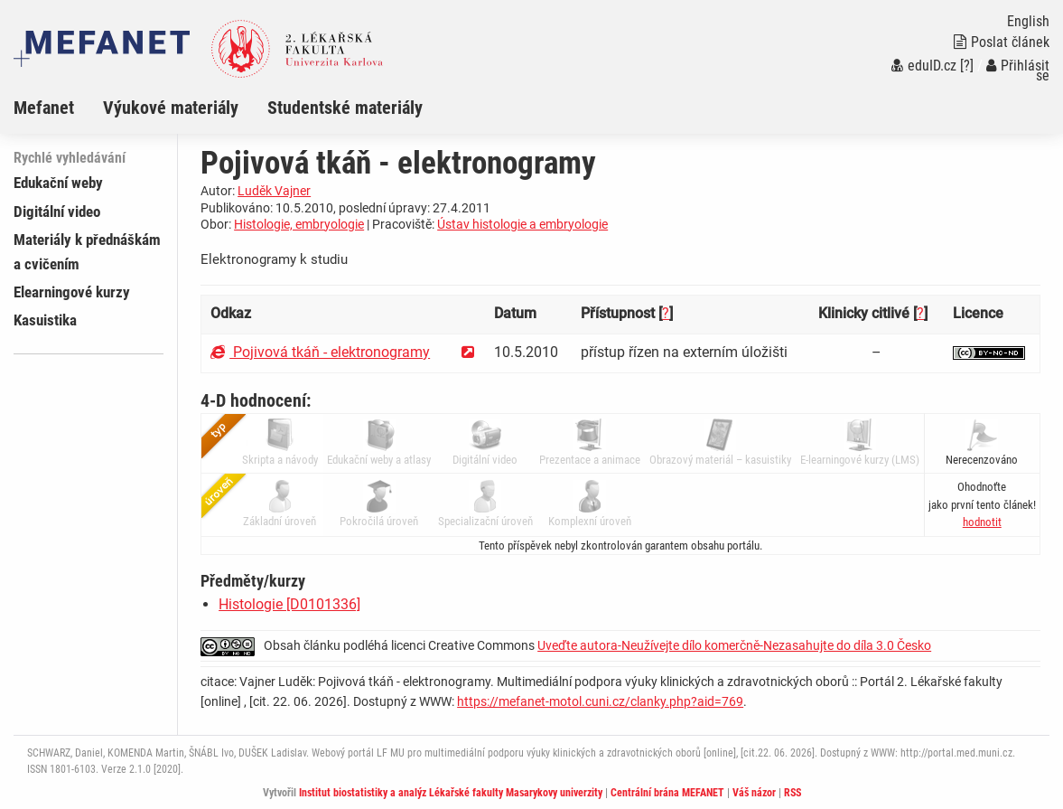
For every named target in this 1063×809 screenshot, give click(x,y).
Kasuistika (45, 320)
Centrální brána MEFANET (667, 792)
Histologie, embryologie (299, 224)
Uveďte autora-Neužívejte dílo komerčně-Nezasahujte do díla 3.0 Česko (734, 645)
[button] (982, 522)
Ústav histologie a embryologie (522, 224)
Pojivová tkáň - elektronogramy (320, 352)
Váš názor (754, 792)
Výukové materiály (170, 107)
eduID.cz (923, 65)
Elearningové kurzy (72, 292)
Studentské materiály (345, 107)
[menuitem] (58, 108)
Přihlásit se (1017, 70)
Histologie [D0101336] (289, 604)
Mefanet (44, 107)
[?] (967, 65)
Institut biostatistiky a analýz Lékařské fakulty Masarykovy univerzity (450, 792)
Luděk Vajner (274, 190)
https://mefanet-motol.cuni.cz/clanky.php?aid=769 (600, 701)
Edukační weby (58, 183)
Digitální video (57, 211)
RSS (792, 792)
